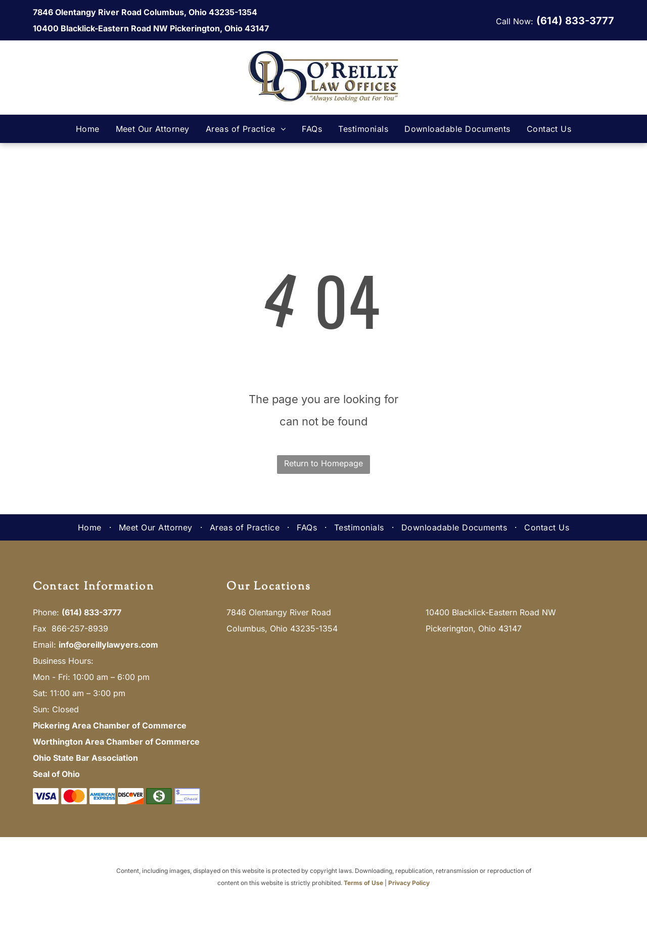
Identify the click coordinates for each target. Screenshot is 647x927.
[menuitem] (88, 129)
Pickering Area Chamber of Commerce (110, 725)
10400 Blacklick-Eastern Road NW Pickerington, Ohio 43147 (151, 28)
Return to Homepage (323, 463)
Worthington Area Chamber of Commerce (116, 742)
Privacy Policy (409, 883)
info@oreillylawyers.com (108, 645)
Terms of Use (363, 883)
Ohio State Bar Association (85, 758)
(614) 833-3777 (575, 21)
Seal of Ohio (56, 774)
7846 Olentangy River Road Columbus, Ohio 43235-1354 (145, 12)
